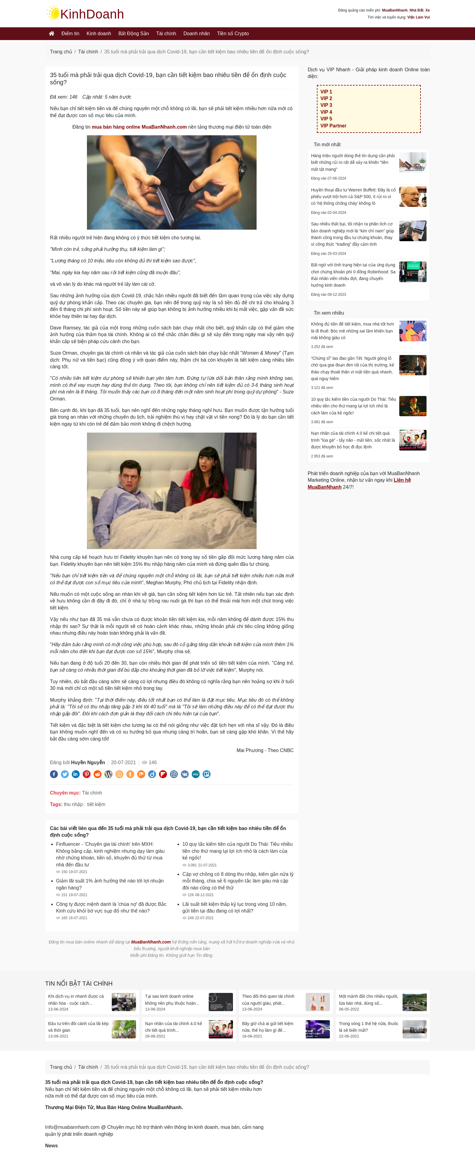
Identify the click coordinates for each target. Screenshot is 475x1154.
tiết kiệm (96, 804)
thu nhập (73, 804)
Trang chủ (61, 51)
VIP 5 (326, 118)
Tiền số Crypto (233, 33)
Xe (427, 10)
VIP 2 (326, 98)
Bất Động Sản (133, 33)
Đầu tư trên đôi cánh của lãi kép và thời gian (78, 1027)
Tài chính (166, 33)
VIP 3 (326, 105)
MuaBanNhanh (394, 10)
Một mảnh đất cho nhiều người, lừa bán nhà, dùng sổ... (368, 999)
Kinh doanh (99, 33)
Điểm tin (70, 33)
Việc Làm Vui (418, 17)
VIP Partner (334, 125)
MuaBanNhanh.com (151, 942)
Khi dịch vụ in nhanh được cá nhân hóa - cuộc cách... (76, 999)
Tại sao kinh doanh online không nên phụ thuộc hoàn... (172, 999)
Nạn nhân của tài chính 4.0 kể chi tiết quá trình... (173, 1027)
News (51, 1145)
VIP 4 (326, 112)
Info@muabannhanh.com (72, 1127)
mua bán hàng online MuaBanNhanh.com (139, 127)
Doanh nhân (197, 33)
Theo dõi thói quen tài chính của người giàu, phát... (268, 999)
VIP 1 (326, 91)
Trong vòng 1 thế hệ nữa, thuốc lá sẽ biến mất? (368, 1027)
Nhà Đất (417, 10)
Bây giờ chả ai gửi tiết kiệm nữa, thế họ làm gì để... (268, 1027)
